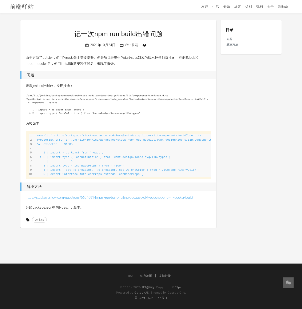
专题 (226, 7)
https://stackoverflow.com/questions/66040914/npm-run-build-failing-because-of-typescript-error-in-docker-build (109, 198)
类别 (248, 7)
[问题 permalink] (19, 75)
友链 (204, 7)
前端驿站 (148, 287)
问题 (229, 39)
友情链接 (165, 275)
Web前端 (131, 45)
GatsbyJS (141, 292)
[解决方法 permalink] (19, 186)
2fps (178, 287)
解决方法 (232, 44)
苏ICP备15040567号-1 (151, 298)
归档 (259, 7)
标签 (237, 7)
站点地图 (146, 275)
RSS (130, 275)
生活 (215, 7)
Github (283, 7)
